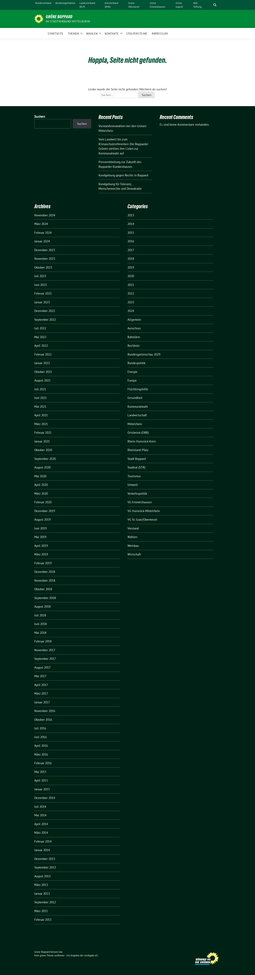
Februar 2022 (43, 354)
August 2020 (42, 467)
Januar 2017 (42, 702)
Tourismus (134, 476)
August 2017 (42, 667)
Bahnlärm (134, 337)
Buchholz (134, 346)
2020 (131, 276)
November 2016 (44, 711)
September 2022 (45, 320)
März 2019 (41, 554)
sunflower (59, 955)
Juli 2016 (40, 728)
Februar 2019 (43, 563)
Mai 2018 (40, 633)
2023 (131, 302)
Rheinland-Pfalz (138, 450)
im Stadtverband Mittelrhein (68, 21)
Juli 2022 (40, 328)
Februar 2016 (43, 763)
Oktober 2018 (43, 589)
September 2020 (45, 459)
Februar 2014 (43, 841)
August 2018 (42, 606)
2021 (131, 285)
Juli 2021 (40, 389)
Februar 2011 (43, 920)
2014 (131, 224)
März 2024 (41, 224)
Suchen (39, 116)
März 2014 (41, 833)
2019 (131, 267)
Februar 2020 (43, 502)
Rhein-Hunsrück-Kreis (142, 441)
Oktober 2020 (43, 450)
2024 (131, 311)
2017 (131, 250)
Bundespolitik (136, 363)
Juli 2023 (40, 276)
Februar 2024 (43, 233)
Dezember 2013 (44, 859)
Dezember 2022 (44, 311)
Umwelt (133, 485)
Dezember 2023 (44, 250)
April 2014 (41, 824)
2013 (131, 215)
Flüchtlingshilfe (138, 389)
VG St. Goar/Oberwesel (142, 519)
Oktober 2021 (43, 372)
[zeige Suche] (215, 5)
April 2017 (41, 685)
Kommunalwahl (138, 406)
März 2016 (41, 754)
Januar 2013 (42, 894)
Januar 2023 (42, 302)
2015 (131, 233)
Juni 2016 (40, 737)
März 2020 (41, 493)
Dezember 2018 (44, 572)
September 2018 (45, 598)
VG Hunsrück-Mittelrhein (144, 511)
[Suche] (210, 5)
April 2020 (41, 485)
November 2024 (44, 215)
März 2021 (41, 424)
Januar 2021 (42, 441)
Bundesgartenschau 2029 (144, 354)
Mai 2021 (40, 406)
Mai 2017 (40, 676)
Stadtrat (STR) (136, 467)
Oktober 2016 (43, 720)
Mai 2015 (40, 772)
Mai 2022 (40, 337)
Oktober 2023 (43, 267)
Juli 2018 (40, 615)
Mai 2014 (40, 815)
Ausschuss (134, 328)
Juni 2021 (40, 398)
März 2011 (41, 911)
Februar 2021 (43, 433)
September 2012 (45, 902)
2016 (131, 241)
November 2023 (44, 259)
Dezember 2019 (44, 511)
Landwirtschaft (137, 415)
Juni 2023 (40, 285)
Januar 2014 (42, 850)
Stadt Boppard (137, 459)
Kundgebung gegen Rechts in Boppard (123, 175)
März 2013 (41, 885)
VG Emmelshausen (140, 502)
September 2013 (45, 867)
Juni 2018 (40, 624)
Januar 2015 (42, 789)
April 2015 (41, 780)
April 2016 (41, 746)
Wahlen (132, 537)
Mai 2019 (40, 537)
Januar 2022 (42, 363)
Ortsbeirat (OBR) (138, 433)
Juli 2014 (40, 807)
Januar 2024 (42, 241)
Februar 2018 (43, 641)
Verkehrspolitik (137, 493)
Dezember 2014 (44, 798)
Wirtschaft (134, 554)
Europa (132, 380)
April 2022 (41, 346)
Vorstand (133, 528)
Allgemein (134, 320)
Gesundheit (135, 398)
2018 (131, 259)
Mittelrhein (135, 424)
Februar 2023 (43, 293)
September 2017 (45, 659)
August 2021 (42, 380)
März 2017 (41, 693)
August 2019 (42, 519)
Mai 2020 (40, 476)
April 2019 (41, 546)
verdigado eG (91, 955)
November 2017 (44, 650)
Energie (132, 372)
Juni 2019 (40, 528)
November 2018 (44, 580)
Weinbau (133, 546)
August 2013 (42, 876)
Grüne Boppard (59, 16)
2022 (131, 293)
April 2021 (41, 415)
